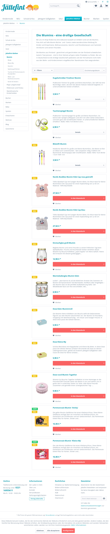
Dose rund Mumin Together (65, 375)
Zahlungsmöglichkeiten (37, 495)
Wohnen (9, 120)
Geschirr (10, 66)
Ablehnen (40, 531)
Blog (7, 124)
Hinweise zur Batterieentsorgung (67, 485)
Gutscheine (10, 129)
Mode (9, 60)
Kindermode (10, 31)
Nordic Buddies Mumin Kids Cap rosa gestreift (73, 177)
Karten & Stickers (13, 82)
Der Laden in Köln (35, 485)
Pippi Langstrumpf (13, 85)
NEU (7, 36)
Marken (8, 102)
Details (89, 99)
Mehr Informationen (78, 525)
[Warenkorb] (106, 6)
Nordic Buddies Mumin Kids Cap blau (69, 210)
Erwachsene (10, 116)
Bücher (8, 98)
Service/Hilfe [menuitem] (91, 2)
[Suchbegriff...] (65, 6)
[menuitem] (65, 7)
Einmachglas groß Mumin (64, 243)
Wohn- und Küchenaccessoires (14, 78)
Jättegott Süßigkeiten (13, 45)
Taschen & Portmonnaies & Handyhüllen (16, 73)
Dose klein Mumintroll (62, 309)
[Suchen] (78, 6)
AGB (56, 493)
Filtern (38, 70)
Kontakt (32, 490)
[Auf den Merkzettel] (57, 104)
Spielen (8, 111)
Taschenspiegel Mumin (63, 111)
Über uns (32, 487)
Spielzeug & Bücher (14, 69)
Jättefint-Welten (12, 53)
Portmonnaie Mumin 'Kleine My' (67, 441)
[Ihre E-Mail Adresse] (91, 498)
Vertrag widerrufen (37, 499)
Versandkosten (34, 493)
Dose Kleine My (59, 342)
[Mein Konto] (101, 6)
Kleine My (11, 63)
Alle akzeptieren (53, 531)
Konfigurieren (68, 531)
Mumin (9, 57)
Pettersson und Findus (15, 88)
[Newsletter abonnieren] (104, 498)
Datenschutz (59, 495)
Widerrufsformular (62, 487)
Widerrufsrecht (60, 490)
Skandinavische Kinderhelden (12, 92)
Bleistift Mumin (60, 144)
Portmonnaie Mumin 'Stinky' (65, 408)
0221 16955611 (11, 489)
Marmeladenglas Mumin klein (66, 276)
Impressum (59, 498)
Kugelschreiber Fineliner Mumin (67, 78)
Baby (7, 107)
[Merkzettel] (96, 6)
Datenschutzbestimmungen (91, 506)
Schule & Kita (10, 40)
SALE (7, 49)
